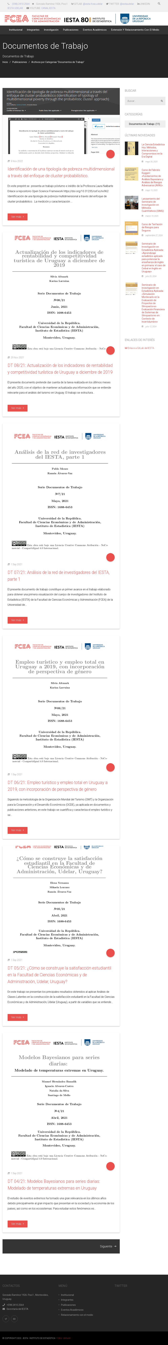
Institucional (67, 1295)
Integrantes (67, 1299)
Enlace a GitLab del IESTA (139, 348)
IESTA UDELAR (15, 8)
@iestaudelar (127, 4)
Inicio (5, 62)
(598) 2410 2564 (21, 4)
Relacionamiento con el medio (77, 1315)
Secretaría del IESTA (15, 1309)
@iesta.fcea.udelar (93, 4)
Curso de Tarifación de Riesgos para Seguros (152, 227)
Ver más (17, 216)
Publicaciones (19, 62)
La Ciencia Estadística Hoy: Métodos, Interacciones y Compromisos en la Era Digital (153, 150)
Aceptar (163, 101)
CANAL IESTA (48, 8)
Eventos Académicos (72, 1309)
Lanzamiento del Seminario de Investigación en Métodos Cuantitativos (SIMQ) (153, 204)
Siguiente (108, 1246)
